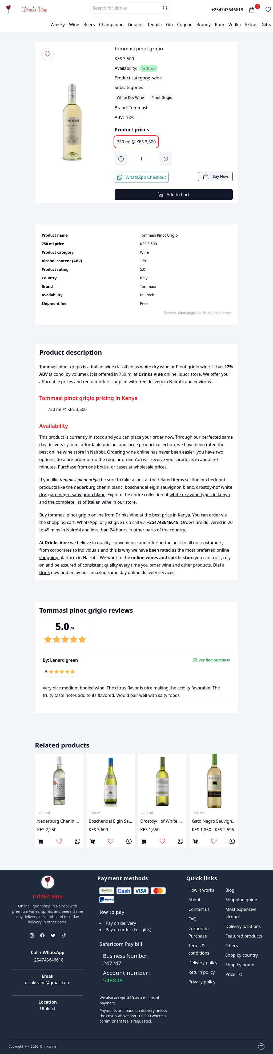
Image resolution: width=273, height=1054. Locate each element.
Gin (169, 24)
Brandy (203, 24)
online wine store (66, 452)
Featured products (243, 936)
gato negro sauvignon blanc (76, 495)
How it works (201, 890)
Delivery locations (243, 926)
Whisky (58, 24)
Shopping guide (241, 900)
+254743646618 (227, 10)
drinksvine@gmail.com (47, 983)
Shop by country (241, 955)
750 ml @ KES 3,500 (136, 142)
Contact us (199, 909)
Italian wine (99, 502)
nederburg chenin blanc (98, 487)
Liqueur (135, 24)
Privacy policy (201, 982)
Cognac (184, 24)
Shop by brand (239, 965)
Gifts (266, 24)
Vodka (234, 24)
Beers (89, 24)
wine (157, 78)
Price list (233, 974)
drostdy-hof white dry (162, 821)
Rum (219, 24)
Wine (74, 24)
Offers (231, 945)
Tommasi (138, 108)
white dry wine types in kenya (200, 495)
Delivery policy (203, 963)
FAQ (192, 919)
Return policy (201, 972)
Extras (251, 24)
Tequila (154, 24)
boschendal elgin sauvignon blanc (159, 487)
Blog (229, 890)
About (194, 900)
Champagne (111, 24)
